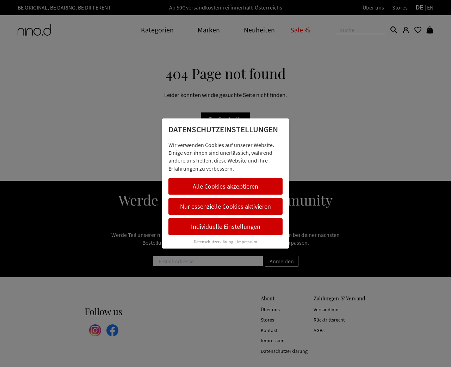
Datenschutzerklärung (213, 241)
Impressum (247, 241)
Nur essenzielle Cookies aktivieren (225, 206)
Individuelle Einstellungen (225, 226)
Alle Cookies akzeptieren (225, 186)
